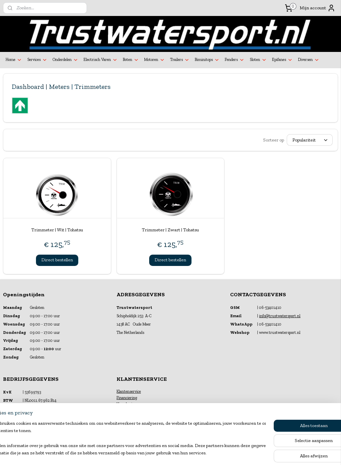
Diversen (308, 60)
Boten (131, 60)
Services (37, 60)
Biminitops (207, 60)
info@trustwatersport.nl (279, 316)
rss (165, 453)
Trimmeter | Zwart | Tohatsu (170, 230)
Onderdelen (65, 60)
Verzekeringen (129, 404)
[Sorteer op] (309, 139)
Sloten (258, 60)
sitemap (154, 453)
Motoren (154, 60)
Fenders (234, 60)
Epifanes (282, 60)
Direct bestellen (57, 260)
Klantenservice (129, 391)
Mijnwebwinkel (236, 453)
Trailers (179, 60)
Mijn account (317, 8)
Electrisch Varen (101, 60)
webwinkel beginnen (186, 453)
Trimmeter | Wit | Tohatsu (57, 230)
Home (14, 60)
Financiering (127, 397)
